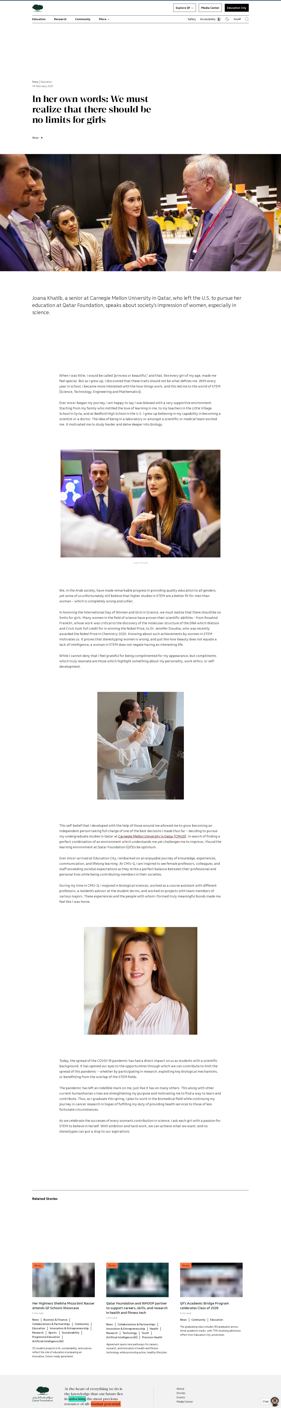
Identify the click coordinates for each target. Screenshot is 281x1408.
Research (60, 19)
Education (39, 19)
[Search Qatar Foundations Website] (247, 19)
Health (154, 1343)
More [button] (104, 19)
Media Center (210, 8)
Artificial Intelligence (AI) (47, 1355)
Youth (145, 1347)
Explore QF (184, 8)
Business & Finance (55, 1334)
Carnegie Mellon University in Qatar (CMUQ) (152, 850)
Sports (52, 1347)
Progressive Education (46, 1351)
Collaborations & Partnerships (51, 1338)
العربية (237, 18)
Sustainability (70, 1347)
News (35, 1334)
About (180, 1388)
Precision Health (152, 1351)
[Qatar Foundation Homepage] (39, 8)
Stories (181, 1393)
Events (181, 1397)
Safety (192, 19)
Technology (129, 1347)
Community (83, 19)
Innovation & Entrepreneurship (69, 1342)
